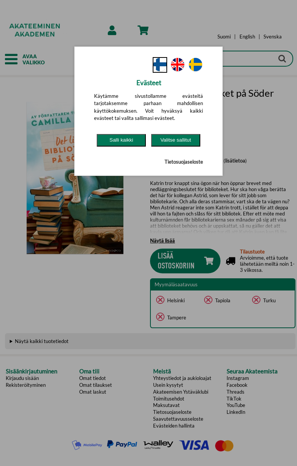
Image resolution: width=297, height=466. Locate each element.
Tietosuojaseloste (183, 162)
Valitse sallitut (175, 140)
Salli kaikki (121, 140)
